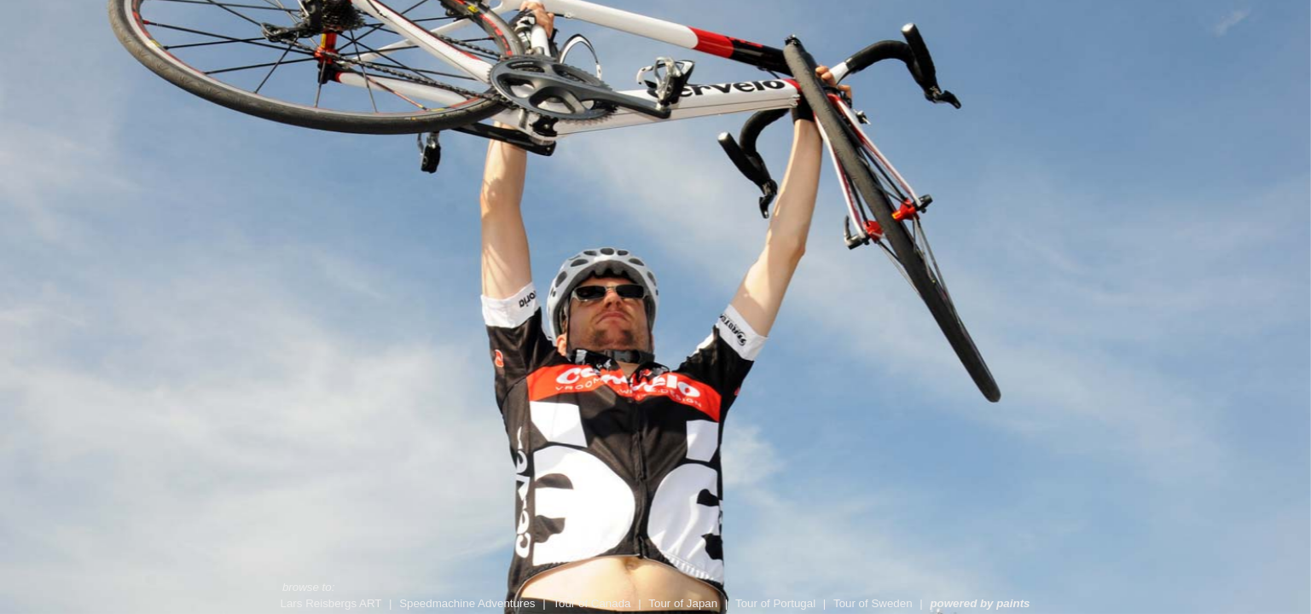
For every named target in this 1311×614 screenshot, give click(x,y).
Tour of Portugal (777, 603)
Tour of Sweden (874, 603)
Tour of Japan (684, 603)
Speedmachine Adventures (468, 603)
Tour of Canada (593, 603)
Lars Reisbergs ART (333, 603)
